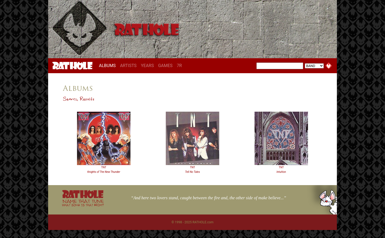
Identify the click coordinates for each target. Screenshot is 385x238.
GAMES (165, 65)
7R (179, 65)
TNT (103, 167)
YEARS (147, 65)
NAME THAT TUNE (83, 202)
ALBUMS (108, 65)
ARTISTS (128, 65)
